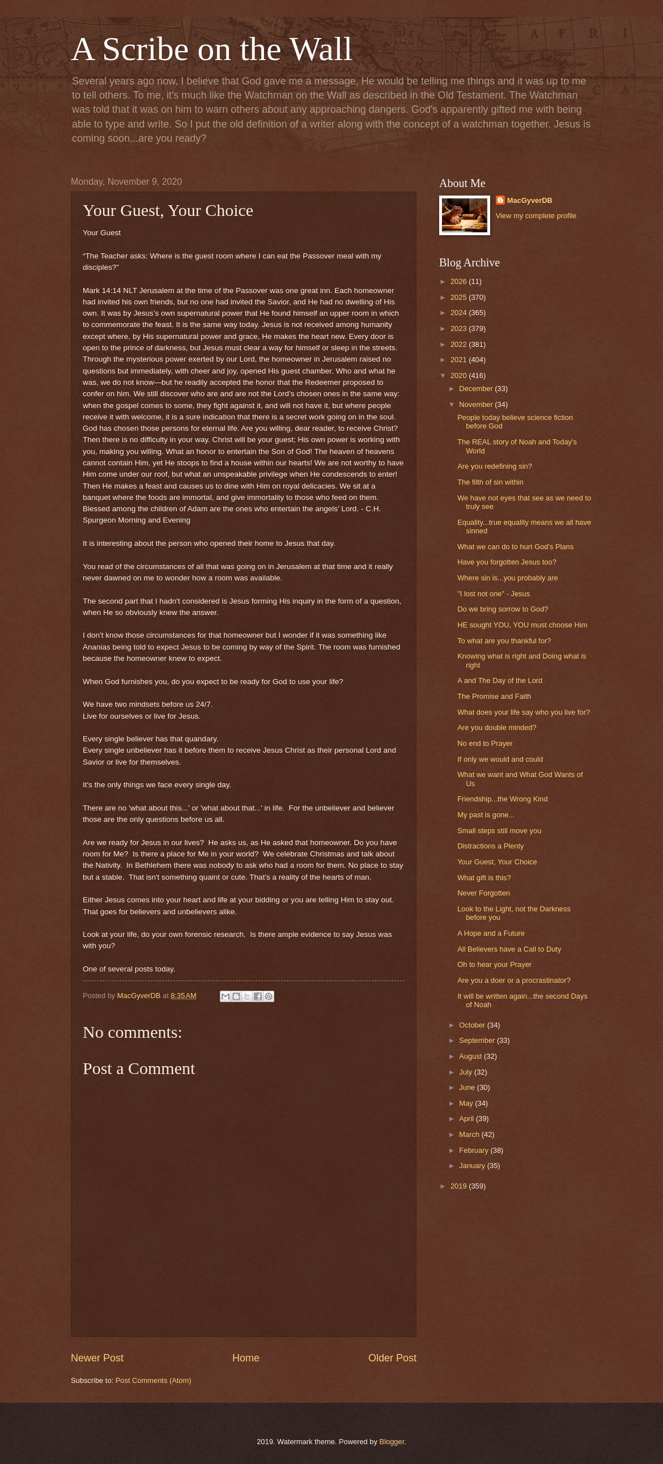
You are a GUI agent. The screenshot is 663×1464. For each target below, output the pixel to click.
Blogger (392, 1441)
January (473, 1165)
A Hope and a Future (491, 933)
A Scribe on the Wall (211, 48)
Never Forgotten (483, 893)
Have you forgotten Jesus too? (506, 562)
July (466, 1072)
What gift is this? (484, 877)
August (471, 1056)
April (467, 1118)
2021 (459, 359)
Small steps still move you (499, 830)
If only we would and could (500, 759)
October (473, 1025)
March (470, 1134)
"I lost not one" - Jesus (493, 593)
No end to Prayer (484, 743)
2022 (459, 344)
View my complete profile (536, 215)
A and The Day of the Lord (499, 680)
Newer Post (97, 1358)
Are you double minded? (497, 727)
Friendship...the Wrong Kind (502, 799)
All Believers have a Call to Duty (509, 949)
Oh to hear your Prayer (494, 964)
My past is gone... (486, 814)
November (477, 404)
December (477, 388)
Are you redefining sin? (494, 466)
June (468, 1087)
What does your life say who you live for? (523, 712)
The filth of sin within (490, 482)
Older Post (392, 1358)
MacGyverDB (529, 200)
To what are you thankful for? (504, 640)
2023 (459, 328)
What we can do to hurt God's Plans (515, 546)
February (474, 1150)
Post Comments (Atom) (154, 1380)
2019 (459, 1186)
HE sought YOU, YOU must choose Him (522, 625)
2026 (459, 281)
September (478, 1040)
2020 (459, 375)
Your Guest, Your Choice (497, 862)
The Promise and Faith (494, 696)
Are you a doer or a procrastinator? (514, 980)
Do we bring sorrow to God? (502, 609)
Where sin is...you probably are (507, 578)
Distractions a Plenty (490, 846)
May (467, 1103)
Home (246, 1358)
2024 (459, 312)
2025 (459, 297)
